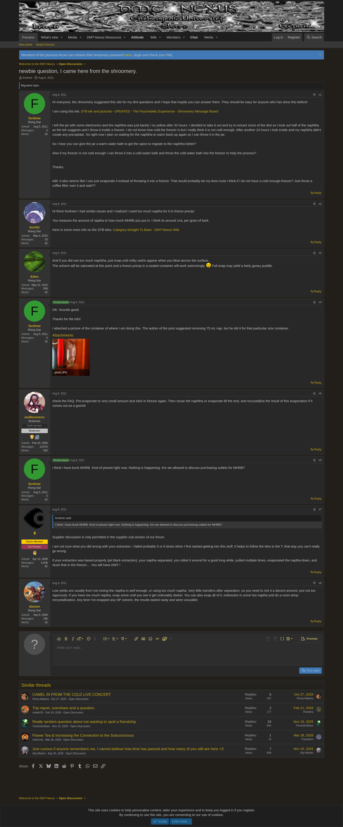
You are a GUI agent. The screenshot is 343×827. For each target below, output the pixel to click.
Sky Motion (39, 753)
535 (45, 450)
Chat (193, 37)
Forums (28, 37)
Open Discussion (79, 699)
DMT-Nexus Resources (104, 37)
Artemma (38, 739)
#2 (320, 203)
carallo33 (38, 712)
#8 (320, 583)
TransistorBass (41, 726)
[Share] (314, 94)
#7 (320, 509)
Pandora (308, 711)
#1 (320, 94)
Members (173, 37)
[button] (61, 37)
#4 (320, 302)
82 (46, 566)
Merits (208, 37)
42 (46, 134)
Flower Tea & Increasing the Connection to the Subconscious (83, 735)
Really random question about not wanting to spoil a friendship (84, 722)
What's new (49, 37)
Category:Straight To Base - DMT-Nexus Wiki (146, 230)
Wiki (153, 37)
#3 (320, 253)
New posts (26, 44)
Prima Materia (41, 699)
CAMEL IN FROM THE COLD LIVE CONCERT (72, 694)
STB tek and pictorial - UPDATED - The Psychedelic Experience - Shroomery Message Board (149, 111)
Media (72, 37)
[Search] (314, 37)
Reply (317, 192)
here (128, 55)
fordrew (27, 77)
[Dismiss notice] (320, 55)
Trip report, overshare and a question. (64, 708)
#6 (320, 460)
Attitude (137, 37)
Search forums (45, 44)
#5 (320, 393)
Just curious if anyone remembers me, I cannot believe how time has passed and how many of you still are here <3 (128, 749)
